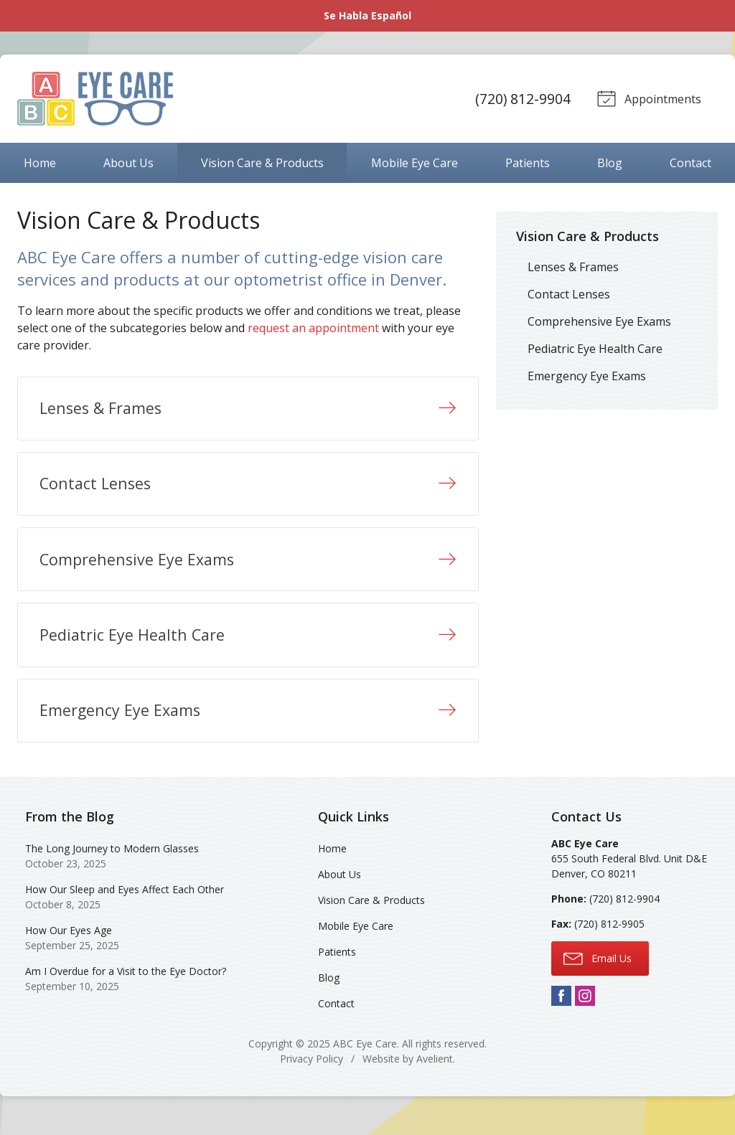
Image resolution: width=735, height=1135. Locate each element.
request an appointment (313, 328)
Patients (527, 163)
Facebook (561, 1012)
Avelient (434, 1074)
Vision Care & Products (262, 163)
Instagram (585, 1012)
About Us (128, 163)
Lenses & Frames (573, 267)
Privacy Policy (311, 1074)
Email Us (597, 973)
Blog (609, 163)
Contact (690, 163)
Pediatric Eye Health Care (595, 349)
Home (40, 163)
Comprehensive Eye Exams (599, 321)
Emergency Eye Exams (587, 376)
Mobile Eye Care (414, 163)
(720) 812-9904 (520, 98)
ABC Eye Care (365, 1059)
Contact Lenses (569, 294)
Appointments (647, 98)
